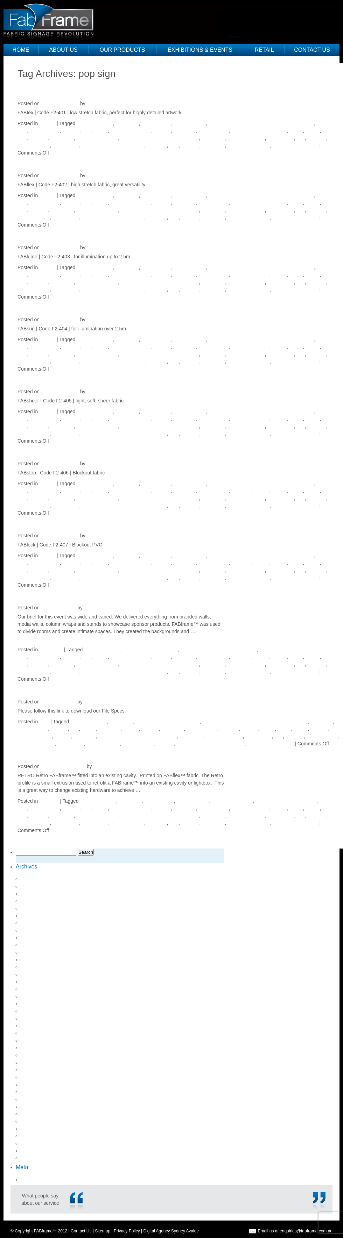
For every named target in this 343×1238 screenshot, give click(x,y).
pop (301, 138)
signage (189, 145)
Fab (86, 131)
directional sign (189, 123)
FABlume (39, 233)
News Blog (51, 649)
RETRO (36, 752)
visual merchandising (295, 145)
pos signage (65, 145)
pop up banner (322, 736)
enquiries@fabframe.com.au (306, 1231)
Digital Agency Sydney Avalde (171, 1231)
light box (38, 138)
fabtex (296, 131)
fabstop (261, 131)
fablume (162, 131)
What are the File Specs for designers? (108, 688)
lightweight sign (137, 138)
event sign (321, 721)
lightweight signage (178, 138)
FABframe (121, 131)
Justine (94, 103)
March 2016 (34, 1018)
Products (48, 801)
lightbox (84, 138)
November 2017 (38, 945)
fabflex (100, 131)
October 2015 (36, 1033)
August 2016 (35, 1011)
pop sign (317, 138)
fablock (142, 131)
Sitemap (102, 1231)
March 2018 (34, 923)
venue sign (213, 145)
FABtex (34, 89)
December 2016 (38, 1004)
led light (318, 729)
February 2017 (37, 989)
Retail (264, 50)
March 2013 (34, 1128)
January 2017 (36, 996)
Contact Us (312, 50)
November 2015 (38, 1026)
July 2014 (31, 1070)
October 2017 (36, 952)
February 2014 (37, 1092)
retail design (95, 145)
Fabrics (47, 123)
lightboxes (107, 138)
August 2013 (35, 1106)
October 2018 (36, 879)
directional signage (229, 123)
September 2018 (39, 886)
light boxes (62, 138)
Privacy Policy (127, 1231)
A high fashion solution (70, 594)
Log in (27, 1179)
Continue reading (164, 790)
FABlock (37, 522)
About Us (63, 50)
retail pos (157, 145)
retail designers (127, 145)
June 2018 (32, 901)
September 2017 (39, 960)
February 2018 (37, 930)
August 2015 (35, 1048)
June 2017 (32, 967)
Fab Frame (52, 19)
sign (173, 145)
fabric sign (184, 131)
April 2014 (32, 1084)
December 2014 (38, 1055)
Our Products (122, 50)
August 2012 (35, 1158)
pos (46, 145)
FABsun (36, 306)
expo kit (70, 131)
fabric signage (213, 131)
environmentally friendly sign (283, 123)
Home (21, 50)
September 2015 (39, 1040)
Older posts (33, 81)
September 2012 (39, 1150)
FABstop (37, 450)
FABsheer (41, 378)
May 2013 (31, 1114)
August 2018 (35, 893)
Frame (313, 131)
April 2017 (32, 974)
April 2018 (32, 915)
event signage (44, 131)
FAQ (44, 721)
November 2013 (38, 1099)
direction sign (155, 123)
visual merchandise (248, 145)
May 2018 (31, 908)
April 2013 (32, 1121)
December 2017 (38, 937)
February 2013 (37, 1136)
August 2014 (35, 1062)
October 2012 (36, 1143)
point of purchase (246, 138)
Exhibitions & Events (200, 50)
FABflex (36, 161)
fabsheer (241, 131)
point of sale (281, 138)
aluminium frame (95, 123)
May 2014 (31, 1077)
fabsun (279, 131)
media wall (212, 138)
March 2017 (34, 982)
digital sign (127, 123)
